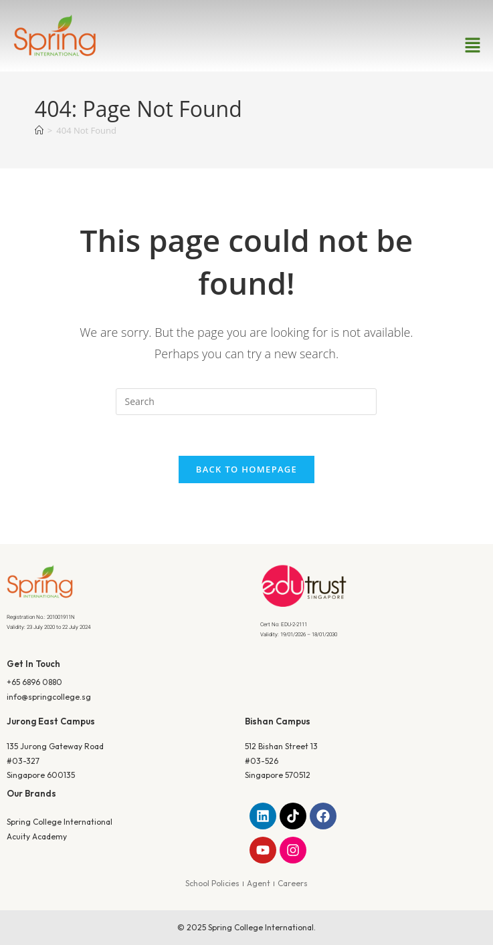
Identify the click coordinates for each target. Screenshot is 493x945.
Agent (258, 883)
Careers (293, 883)
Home (220, 210)
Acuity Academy (37, 836)
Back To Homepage (246, 469)
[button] (473, 45)
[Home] (39, 130)
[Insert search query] (246, 401)
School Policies (212, 883)
